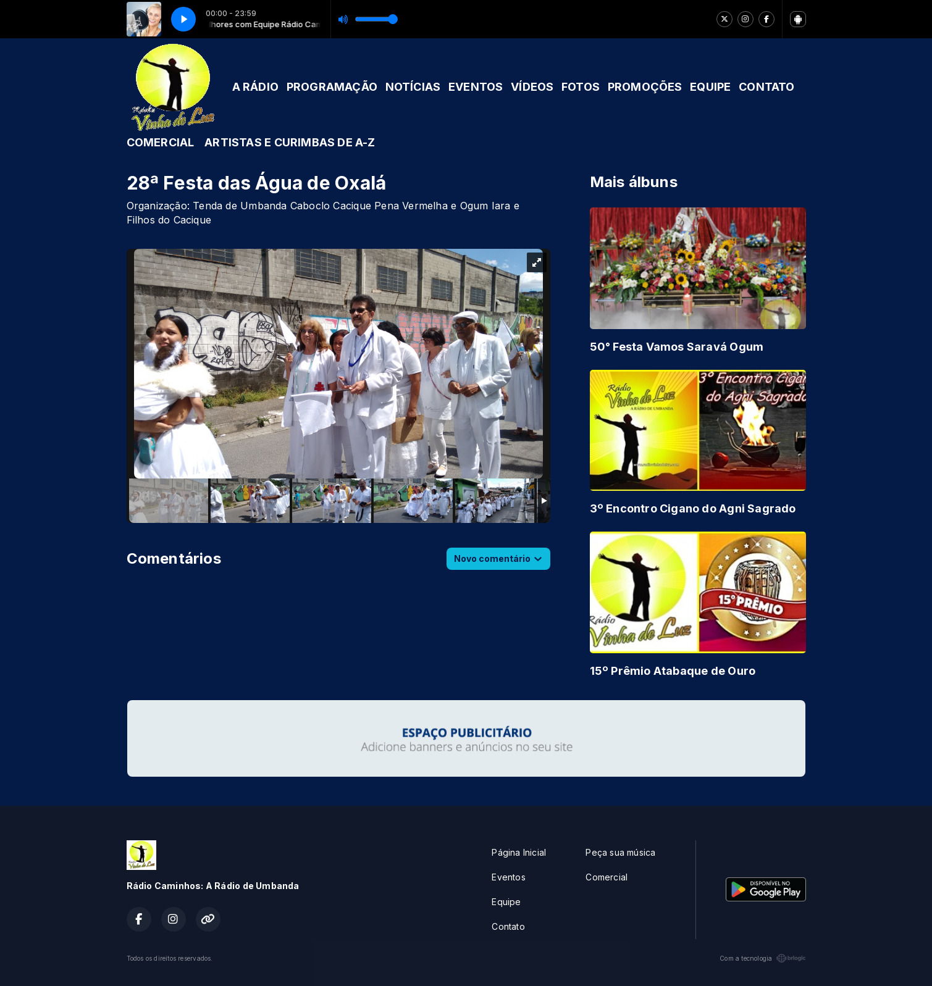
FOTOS (580, 86)
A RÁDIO (255, 86)
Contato (508, 926)
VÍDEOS (532, 86)
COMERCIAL (161, 142)
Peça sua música (620, 852)
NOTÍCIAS (413, 86)
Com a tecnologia (762, 958)
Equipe (506, 901)
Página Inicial (519, 852)
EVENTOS (475, 86)
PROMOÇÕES (645, 86)
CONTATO (766, 86)
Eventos (508, 877)
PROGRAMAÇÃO (332, 86)
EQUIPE (710, 86)
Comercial (607, 877)
